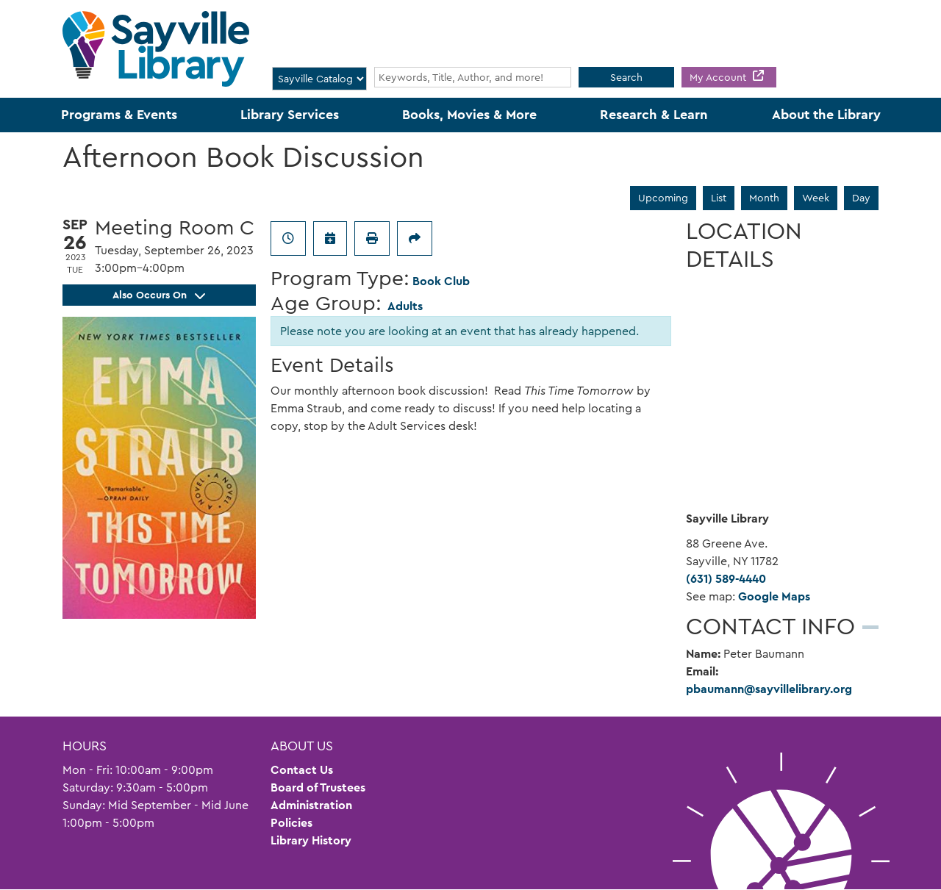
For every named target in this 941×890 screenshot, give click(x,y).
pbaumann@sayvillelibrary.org (769, 689)
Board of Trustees (318, 787)
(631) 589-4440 (726, 578)
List (718, 197)
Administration (311, 805)
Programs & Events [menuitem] (119, 114)
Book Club (441, 281)
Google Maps (774, 596)
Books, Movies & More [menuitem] (469, 114)
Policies (291, 822)
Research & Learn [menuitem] (654, 114)
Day (861, 197)
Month (764, 197)
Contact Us (302, 769)
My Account (719, 77)
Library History (311, 840)
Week (815, 197)
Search (626, 77)
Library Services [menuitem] (289, 114)
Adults (405, 306)
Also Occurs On (158, 294)
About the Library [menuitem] (826, 114)
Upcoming (663, 197)
